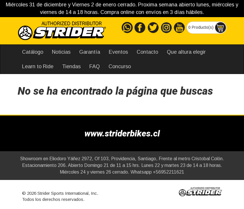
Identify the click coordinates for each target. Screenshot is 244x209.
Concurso (120, 66)
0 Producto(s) (207, 27)
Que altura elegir (186, 52)
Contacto (147, 52)
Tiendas (71, 66)
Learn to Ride (37, 66)
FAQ (94, 66)
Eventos (118, 52)
